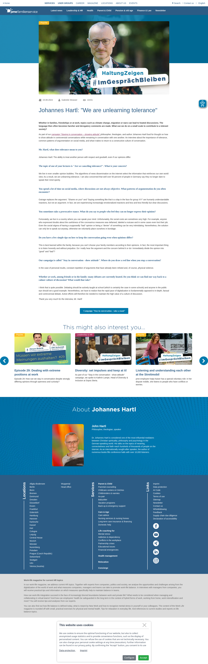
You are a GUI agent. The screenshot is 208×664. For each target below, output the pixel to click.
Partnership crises (106, 543)
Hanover (33, 519)
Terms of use (159, 496)
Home (6, 3)
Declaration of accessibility (165, 519)
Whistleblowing (160, 509)
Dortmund (34, 496)
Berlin (32, 487)
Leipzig (33, 534)
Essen (32, 506)
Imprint (156, 484)
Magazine (93, 3)
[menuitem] (50, 3)
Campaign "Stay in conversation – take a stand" (105, 311)
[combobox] (200, 3)
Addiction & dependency (109, 537)
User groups (65, 3)
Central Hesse (36, 538)
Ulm (31, 563)
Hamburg (34, 515)
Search (176, 3)
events (133, 3)
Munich (33, 541)
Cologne (33, 531)
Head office (66, 487)
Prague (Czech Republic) (41, 553)
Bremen (33, 493)
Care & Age (103, 512)
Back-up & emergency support (111, 506)
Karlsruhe (34, 522)
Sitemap (156, 499)
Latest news (56, 10)
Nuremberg (35, 547)
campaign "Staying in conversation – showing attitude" (76, 134)
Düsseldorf (34, 503)
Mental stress (104, 534)
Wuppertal (65, 484)
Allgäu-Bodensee (37, 484)
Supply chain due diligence (165, 515)
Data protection (160, 487)
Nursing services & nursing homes (113, 518)
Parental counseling (107, 487)
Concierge (103, 568)
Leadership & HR (75, 10)
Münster (33, 544)
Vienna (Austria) (37, 566)
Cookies (156, 493)
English (201, 3)
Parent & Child (104, 10)
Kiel (31, 528)
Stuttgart (33, 560)
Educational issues (106, 546)
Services (50, 3)
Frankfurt (34, 509)
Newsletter (161, 10)
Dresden (33, 499)
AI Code (156, 490)
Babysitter (102, 499)
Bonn (32, 490)
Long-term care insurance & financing (115, 521)
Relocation (103, 562)
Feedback (157, 512)
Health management (107, 556)
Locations (107, 3)
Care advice (103, 515)
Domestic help (104, 525)
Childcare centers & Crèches (111, 490)
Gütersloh (34, 512)
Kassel (33, 525)
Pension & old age (124, 10)
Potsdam (34, 550)
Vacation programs (106, 503)
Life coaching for (106, 531)
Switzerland (35, 557)
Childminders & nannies (109, 493)
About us (121, 3)
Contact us (188, 3)
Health (90, 10)
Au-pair (101, 496)
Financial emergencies (108, 550)
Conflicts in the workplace (109, 540)
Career (80, 3)
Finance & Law (144, 10)
